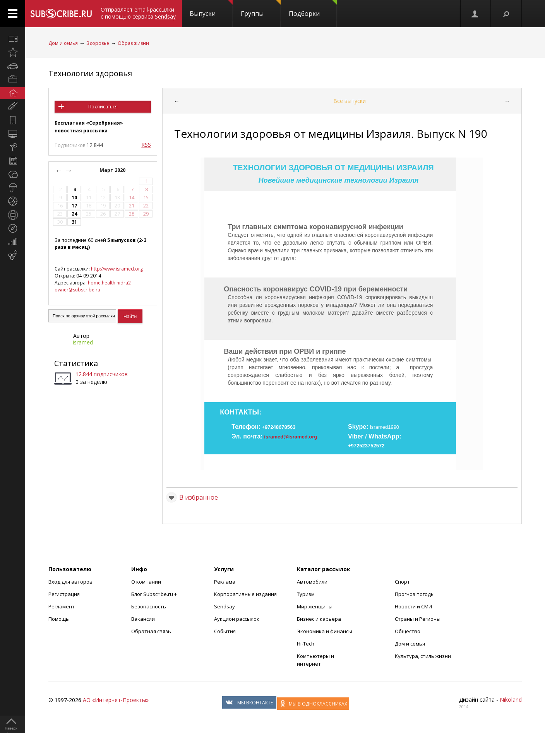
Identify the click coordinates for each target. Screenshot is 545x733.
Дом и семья (63, 43)
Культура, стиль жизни (423, 656)
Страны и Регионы (417, 618)
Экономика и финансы (324, 631)
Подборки (313, 9)
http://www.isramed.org (117, 268)
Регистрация (64, 594)
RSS (146, 144)
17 (74, 205)
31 (74, 222)
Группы (261, 9)
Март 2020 (113, 170)
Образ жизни (133, 43)
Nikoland (511, 699)
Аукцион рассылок (236, 618)
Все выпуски (349, 100)
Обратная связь (151, 631)
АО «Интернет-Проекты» (116, 700)
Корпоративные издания (245, 594)
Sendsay (224, 606)
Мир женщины (314, 606)
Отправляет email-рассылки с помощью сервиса (138, 13)
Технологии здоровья (90, 73)
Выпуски (211, 9)
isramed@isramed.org (290, 437)
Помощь (58, 618)
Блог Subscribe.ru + (154, 594)
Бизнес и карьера (319, 618)
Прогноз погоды (415, 594)
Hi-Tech (305, 643)
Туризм (306, 594)
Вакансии (143, 618)
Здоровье (97, 43)
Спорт (402, 581)
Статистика (76, 363)
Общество (407, 631)
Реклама (224, 581)
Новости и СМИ (413, 606)
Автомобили (312, 581)
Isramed (82, 342)
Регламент (61, 606)
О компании (146, 581)
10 (74, 197)
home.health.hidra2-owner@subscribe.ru (93, 286)
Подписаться (103, 106)
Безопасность (148, 606)
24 (74, 214)
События (225, 631)
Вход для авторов (70, 581)
